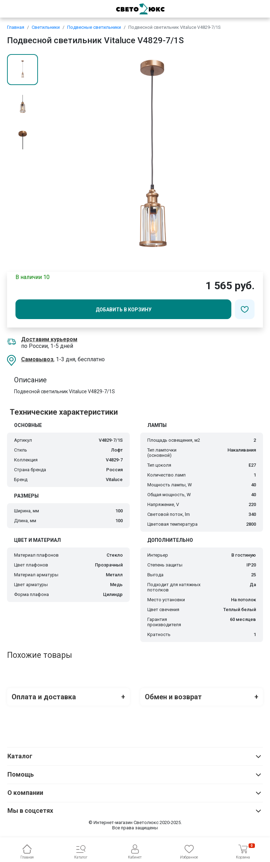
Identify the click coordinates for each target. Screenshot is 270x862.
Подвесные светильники (94, 27)
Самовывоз (37, 359)
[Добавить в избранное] (245, 309)
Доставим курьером (49, 339)
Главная (15, 27)
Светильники (46, 27)
